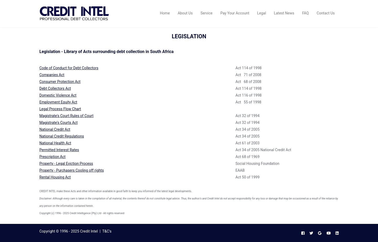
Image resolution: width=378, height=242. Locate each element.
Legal (261, 13)
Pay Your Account (234, 13)
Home (165, 13)
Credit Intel (89, 231)
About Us (185, 13)
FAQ (305, 13)
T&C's (107, 231)
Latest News (284, 13)
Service (207, 13)
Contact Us (326, 13)
